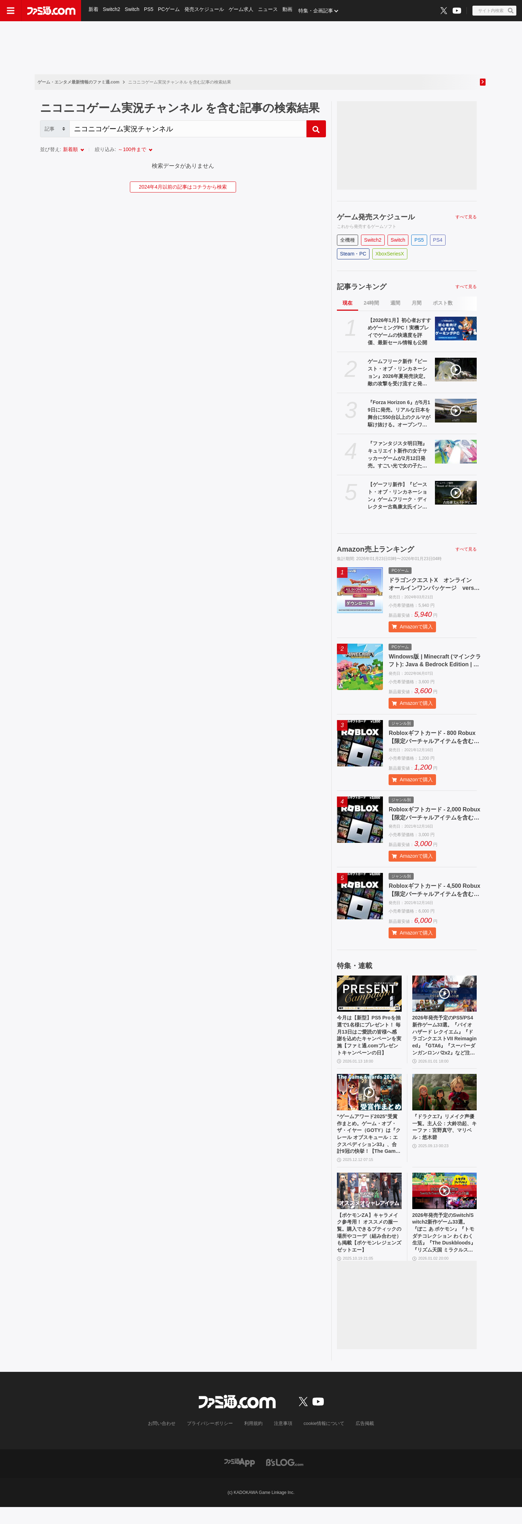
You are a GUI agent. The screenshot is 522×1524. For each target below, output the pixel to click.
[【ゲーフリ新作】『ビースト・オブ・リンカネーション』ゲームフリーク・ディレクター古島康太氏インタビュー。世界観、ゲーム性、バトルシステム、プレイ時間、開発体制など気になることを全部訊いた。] (456, 493)
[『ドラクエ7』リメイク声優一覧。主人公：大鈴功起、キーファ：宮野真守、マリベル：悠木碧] (444, 1098)
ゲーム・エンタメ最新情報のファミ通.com (79, 82)
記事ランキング (361, 287)
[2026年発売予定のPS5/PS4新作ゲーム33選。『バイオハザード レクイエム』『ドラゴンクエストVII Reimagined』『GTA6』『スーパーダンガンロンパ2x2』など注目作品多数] (444, 994)
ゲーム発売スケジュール (376, 217)
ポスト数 (443, 303)
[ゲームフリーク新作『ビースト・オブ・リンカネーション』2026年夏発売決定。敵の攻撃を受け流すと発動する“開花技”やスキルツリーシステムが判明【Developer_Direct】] (456, 369)
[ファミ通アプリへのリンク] (239, 1479)
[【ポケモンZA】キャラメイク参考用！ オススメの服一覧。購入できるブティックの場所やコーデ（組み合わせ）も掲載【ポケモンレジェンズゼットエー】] (369, 1202)
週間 (395, 303)
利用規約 (253, 1440)
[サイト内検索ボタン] (494, 11)
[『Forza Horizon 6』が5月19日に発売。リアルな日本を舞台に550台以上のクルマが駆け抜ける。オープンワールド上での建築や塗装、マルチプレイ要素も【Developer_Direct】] (456, 410)
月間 (416, 303)
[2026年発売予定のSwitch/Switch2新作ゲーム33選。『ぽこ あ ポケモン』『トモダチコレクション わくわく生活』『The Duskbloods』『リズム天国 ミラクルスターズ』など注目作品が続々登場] (444, 1202)
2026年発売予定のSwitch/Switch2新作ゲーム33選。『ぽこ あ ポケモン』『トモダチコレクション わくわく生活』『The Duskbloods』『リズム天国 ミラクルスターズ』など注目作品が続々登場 (444, 1247)
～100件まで (132, 149)
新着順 (70, 149)
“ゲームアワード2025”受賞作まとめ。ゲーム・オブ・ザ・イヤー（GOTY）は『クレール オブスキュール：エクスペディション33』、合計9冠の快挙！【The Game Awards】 (369, 1143)
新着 (93, 10)
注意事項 (281, 1440)
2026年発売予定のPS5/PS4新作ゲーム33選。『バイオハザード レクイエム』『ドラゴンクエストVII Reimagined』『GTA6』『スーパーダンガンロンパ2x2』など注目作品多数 (444, 1038)
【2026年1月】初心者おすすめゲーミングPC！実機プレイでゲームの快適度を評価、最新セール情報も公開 (399, 331)
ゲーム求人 (243, 10)
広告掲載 (359, 1440)
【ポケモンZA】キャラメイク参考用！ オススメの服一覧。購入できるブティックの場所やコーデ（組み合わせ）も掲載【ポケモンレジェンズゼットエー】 (369, 1247)
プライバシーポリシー (212, 1440)
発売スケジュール (206, 10)
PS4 (437, 240)
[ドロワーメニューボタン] (10, 10)
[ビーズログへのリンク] (284, 1479)
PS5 (149, 10)
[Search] (187, 128)
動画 (290, 10)
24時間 (371, 303)
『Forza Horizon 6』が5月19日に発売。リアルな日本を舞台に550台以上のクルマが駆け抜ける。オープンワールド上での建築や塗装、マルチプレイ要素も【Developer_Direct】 (399, 414)
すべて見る (466, 216)
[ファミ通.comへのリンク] (51, 10)
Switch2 (112, 10)
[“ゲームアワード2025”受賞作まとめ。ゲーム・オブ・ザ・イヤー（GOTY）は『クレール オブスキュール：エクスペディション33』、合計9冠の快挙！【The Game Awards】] (369, 1098)
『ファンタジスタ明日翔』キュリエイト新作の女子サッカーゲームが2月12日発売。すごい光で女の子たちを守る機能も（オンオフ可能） (397, 455)
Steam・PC (353, 254)
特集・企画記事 (319, 10)
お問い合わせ (167, 1440)
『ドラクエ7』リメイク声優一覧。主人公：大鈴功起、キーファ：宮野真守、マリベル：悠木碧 (443, 1135)
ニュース (270, 10)
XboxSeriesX (389, 254)
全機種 (347, 240)
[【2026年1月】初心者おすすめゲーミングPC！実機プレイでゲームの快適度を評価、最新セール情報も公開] (456, 328)
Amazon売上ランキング (375, 549)
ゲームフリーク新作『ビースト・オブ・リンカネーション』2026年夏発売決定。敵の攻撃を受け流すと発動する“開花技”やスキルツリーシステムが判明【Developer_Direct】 (399, 372)
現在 (347, 303)
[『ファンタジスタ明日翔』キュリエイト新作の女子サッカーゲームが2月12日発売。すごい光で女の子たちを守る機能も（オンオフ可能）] (456, 452)
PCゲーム (170, 10)
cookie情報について (320, 1440)
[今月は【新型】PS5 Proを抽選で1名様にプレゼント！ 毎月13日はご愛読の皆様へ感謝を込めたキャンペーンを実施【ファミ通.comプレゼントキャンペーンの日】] (369, 994)
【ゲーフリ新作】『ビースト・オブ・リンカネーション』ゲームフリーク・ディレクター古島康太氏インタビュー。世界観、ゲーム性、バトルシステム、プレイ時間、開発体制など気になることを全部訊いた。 (397, 496)
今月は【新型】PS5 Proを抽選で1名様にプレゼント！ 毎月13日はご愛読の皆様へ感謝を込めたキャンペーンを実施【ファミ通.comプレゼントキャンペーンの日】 (369, 1038)
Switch (133, 10)
